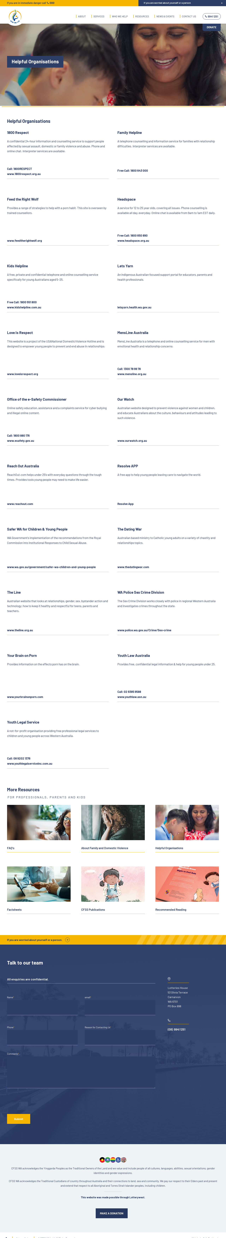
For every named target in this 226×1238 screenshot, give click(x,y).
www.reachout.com (20, 503)
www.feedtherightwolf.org (24, 240)
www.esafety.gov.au (20, 440)
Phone (10, 1027)
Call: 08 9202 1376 (18, 758)
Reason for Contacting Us (98, 1027)
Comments (13, 1053)
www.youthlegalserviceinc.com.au (29, 763)
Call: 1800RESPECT (19, 168)
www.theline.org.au (20, 630)
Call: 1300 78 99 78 (129, 369)
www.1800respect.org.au (24, 174)
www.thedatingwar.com (133, 567)
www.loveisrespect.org (22, 374)
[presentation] (34, 1102)
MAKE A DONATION (111, 1213)
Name (10, 997)
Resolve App (125, 503)
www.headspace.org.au (133, 240)
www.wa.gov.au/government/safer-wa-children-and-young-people (51, 567)
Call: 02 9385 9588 (129, 691)
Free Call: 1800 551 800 (22, 302)
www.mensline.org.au (131, 374)
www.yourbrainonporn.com (25, 696)
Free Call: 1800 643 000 (132, 170)
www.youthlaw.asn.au (131, 696)
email (88, 997)
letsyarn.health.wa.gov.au (134, 307)
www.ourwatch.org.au (132, 440)
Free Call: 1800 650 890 (132, 235)
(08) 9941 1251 (176, 1029)
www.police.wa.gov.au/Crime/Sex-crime (144, 630)
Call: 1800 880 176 (18, 435)
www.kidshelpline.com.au (24, 307)
